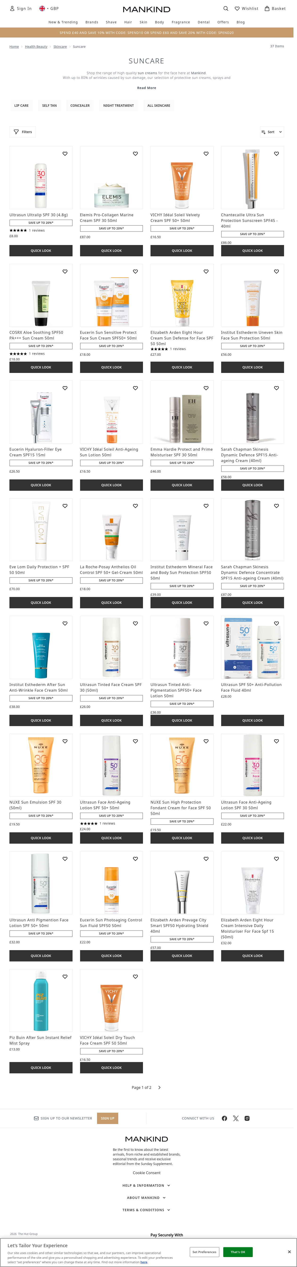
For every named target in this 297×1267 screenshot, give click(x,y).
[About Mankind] (146, 1197)
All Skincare (158, 105)
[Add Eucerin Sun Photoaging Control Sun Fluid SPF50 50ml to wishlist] (135, 858)
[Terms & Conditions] (146, 1210)
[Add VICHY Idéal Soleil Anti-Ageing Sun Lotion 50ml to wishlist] (135, 388)
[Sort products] (272, 132)
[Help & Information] (146, 1185)
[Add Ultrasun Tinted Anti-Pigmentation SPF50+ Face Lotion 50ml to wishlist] (206, 623)
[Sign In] (21, 8)
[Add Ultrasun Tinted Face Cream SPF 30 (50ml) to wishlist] (135, 623)
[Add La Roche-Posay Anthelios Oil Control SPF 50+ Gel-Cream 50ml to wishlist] (135, 505)
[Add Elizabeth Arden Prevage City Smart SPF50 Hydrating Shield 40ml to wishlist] (206, 858)
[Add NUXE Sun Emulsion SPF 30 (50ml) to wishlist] (65, 741)
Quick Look (41, 250)
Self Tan (49, 105)
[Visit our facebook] (224, 1118)
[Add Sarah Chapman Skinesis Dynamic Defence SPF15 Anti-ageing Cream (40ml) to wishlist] (276, 388)
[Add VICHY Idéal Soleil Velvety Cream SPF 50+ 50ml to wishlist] (206, 153)
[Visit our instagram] (247, 1118)
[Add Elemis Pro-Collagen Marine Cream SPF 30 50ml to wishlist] (135, 153)
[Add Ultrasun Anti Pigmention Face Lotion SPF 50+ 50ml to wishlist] (65, 858)
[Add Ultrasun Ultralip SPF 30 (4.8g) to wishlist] (65, 153)
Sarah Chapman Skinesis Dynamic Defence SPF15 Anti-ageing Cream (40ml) (249, 455)
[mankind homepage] (146, 9)
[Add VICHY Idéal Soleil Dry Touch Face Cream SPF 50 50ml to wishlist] (135, 976)
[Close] (289, 1252)
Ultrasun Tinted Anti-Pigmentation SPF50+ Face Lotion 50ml (176, 690)
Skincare (60, 46)
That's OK (238, 1252)
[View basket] (275, 8)
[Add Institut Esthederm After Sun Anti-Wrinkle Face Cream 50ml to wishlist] (65, 623)
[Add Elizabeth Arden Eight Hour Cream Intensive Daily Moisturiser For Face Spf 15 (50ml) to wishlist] (276, 858)
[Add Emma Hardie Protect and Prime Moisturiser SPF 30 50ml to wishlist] (206, 388)
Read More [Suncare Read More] (146, 88)
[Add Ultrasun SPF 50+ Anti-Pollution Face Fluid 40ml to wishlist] (276, 623)
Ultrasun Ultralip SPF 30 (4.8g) (38, 214)
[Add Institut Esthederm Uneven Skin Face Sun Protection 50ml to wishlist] (276, 271)
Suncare (147, 61)
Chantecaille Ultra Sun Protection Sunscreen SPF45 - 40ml (249, 220)
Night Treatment (118, 105)
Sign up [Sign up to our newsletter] (107, 1118)
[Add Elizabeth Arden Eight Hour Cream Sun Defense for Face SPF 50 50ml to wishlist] (206, 271)
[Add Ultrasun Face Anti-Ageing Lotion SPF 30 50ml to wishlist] (276, 741)
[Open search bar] (226, 8)
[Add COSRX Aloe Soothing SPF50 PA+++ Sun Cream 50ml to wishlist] (65, 271)
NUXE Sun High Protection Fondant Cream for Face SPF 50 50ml (181, 808)
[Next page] (159, 1087)
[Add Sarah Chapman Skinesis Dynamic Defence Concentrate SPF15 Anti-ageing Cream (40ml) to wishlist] (276, 505)
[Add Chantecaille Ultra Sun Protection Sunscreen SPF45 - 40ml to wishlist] (276, 153)
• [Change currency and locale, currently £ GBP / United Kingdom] (49, 8)
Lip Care (21, 105)
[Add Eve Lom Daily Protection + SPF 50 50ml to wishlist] (65, 505)
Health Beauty (36, 46)
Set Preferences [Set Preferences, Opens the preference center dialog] (204, 1252)
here (143, 1262)
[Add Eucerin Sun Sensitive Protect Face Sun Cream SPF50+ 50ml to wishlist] (135, 271)
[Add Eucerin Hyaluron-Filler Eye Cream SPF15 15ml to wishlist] (65, 388)
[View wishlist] (246, 8)
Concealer (80, 105)
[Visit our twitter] (235, 1118)
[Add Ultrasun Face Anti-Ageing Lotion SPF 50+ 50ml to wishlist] (135, 741)
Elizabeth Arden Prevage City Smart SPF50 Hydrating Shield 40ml (179, 925)
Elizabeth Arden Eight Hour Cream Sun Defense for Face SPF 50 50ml (182, 338)
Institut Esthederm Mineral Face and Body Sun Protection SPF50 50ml (182, 572)
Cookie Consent (146, 1172)
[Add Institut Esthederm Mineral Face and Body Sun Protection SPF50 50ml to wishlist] (206, 505)
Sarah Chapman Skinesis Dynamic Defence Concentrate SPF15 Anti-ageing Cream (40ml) (252, 572)
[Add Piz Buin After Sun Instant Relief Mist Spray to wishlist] (65, 976)
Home (14, 46)
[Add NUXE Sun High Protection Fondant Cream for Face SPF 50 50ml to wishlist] (206, 741)
